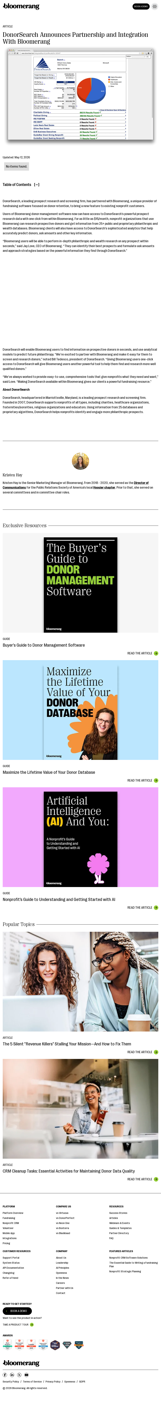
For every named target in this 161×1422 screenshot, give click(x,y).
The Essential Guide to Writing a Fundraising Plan (133, 1264)
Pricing (6, 1243)
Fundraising (9, 1218)
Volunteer (8, 1228)
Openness (61, 1272)
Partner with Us (64, 1288)
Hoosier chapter (104, 487)
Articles (113, 1218)
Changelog (8, 1272)
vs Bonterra (62, 1228)
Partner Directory (119, 1233)
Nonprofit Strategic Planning (125, 1271)
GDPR (82, 1381)
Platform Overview (13, 1213)
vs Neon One (63, 1223)
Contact (60, 1293)
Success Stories (118, 1213)
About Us (61, 1257)
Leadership (62, 1262)
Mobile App (9, 1233)
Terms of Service (32, 1381)
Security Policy (11, 1381)
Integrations (10, 1238)
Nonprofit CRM (11, 1223)
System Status (11, 1262)
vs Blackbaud (63, 1233)
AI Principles (62, 1267)
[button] (154, 6)
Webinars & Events (119, 1223)
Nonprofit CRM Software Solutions (128, 1257)
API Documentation (13, 1267)
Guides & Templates (120, 1228)
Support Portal (11, 1257)
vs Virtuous (62, 1213)
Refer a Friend (10, 1278)
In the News (62, 1278)
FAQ (111, 1238)
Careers (60, 1283)
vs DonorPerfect (65, 1218)
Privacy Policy (53, 1381)
